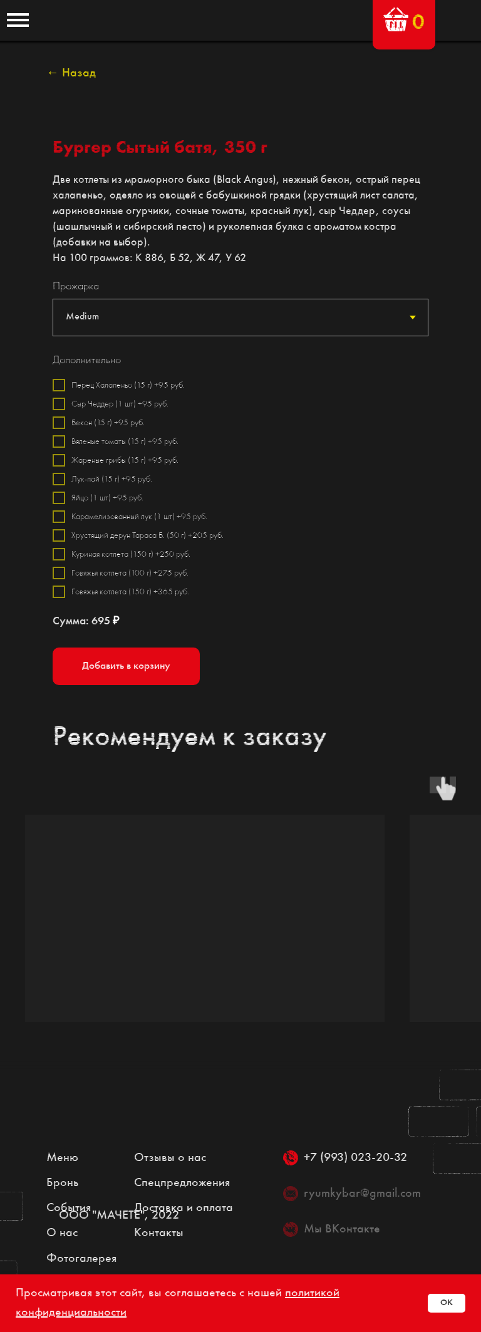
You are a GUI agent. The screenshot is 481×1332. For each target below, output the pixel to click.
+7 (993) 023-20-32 (355, 1158)
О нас (62, 1233)
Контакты (159, 1233)
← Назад (71, 73)
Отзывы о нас (170, 1158)
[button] (395, 19)
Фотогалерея (81, 1258)
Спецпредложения (182, 1183)
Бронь (62, 1183)
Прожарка (76, 286)
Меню (62, 1158)
